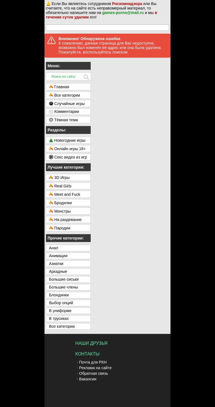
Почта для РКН (93, 362)
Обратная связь (93, 373)
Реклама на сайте (95, 368)
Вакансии (88, 379)
